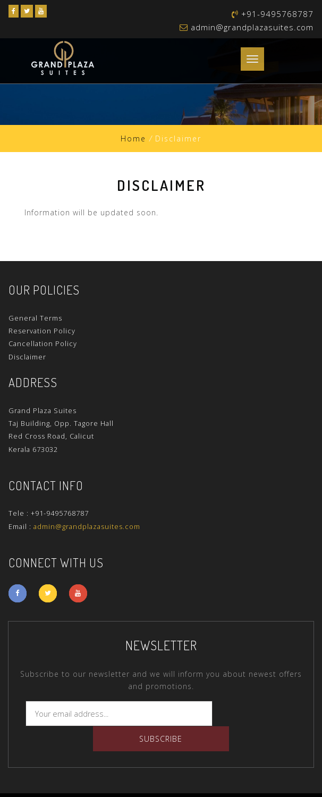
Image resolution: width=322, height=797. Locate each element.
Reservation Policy (42, 330)
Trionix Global (276, 782)
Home (133, 138)
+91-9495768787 (60, 513)
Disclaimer (27, 357)
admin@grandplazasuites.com (252, 27)
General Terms (35, 318)
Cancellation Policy (43, 343)
